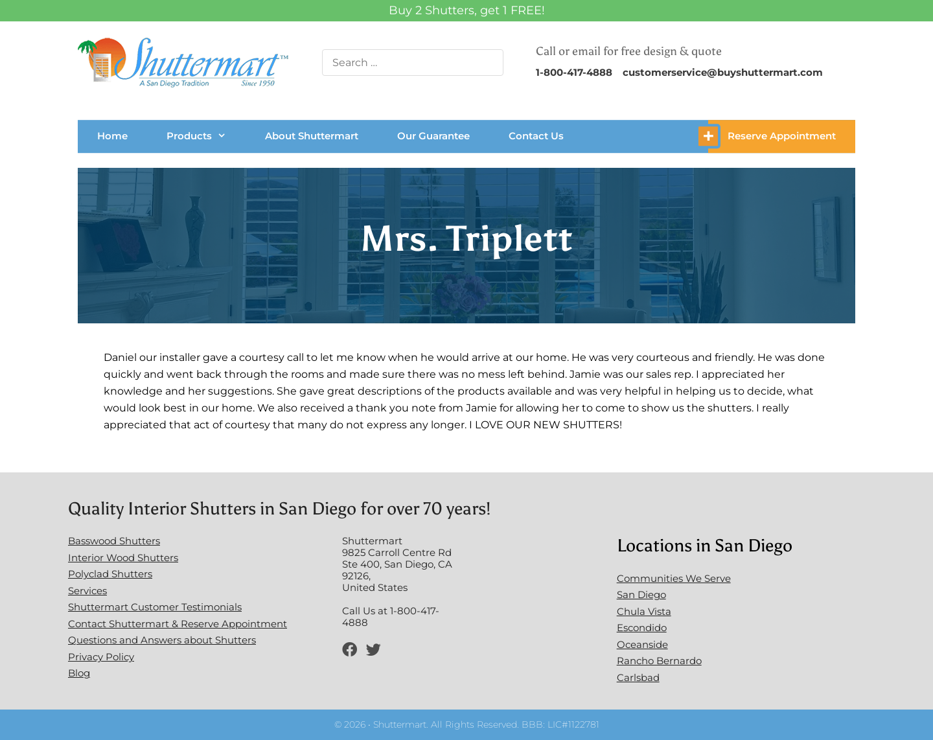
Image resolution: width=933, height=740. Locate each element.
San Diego (641, 594)
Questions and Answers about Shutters (162, 640)
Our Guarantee (433, 136)
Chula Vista (644, 611)
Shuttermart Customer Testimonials (155, 607)
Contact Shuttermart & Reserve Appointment (177, 624)
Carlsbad (638, 677)
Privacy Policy (101, 657)
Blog (79, 673)
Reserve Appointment (782, 136)
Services (87, 590)
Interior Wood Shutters (123, 557)
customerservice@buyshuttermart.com (723, 72)
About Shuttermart (311, 136)
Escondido (642, 627)
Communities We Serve (674, 578)
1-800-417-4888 (574, 72)
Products (196, 136)
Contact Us (536, 136)
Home (112, 136)
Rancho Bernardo (659, 660)
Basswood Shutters (114, 541)
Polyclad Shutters (110, 574)
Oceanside (642, 644)
